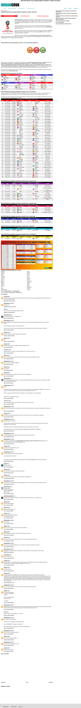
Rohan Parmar (7, 314)
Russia (5, 76)
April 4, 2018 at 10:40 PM (8, 358)
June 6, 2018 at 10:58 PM (8, 552)
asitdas (5, 463)
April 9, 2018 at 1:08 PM (8, 370)
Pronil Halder (6, 554)
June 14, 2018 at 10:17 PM (9, 582)
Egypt (5, 79)
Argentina (45, 76)
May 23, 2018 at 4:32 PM (8, 416)
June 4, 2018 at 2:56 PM (8, 529)
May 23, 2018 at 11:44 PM (9, 430)
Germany (19, 84)
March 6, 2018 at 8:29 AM (8, 329)
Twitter (70, 8)
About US (20, 706)
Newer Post (3, 682)
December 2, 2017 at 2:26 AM (9, 300)
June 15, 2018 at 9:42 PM (8, 588)
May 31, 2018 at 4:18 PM (8, 499)
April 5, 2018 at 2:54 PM (8, 364)
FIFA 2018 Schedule (12, 8)
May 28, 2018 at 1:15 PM (8, 472)
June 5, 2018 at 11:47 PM (8, 540)
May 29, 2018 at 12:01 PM (9, 478)
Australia (33, 77)
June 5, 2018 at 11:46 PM (8, 535)
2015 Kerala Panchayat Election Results (63, 23)
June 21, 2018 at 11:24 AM (9, 615)
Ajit (4, 309)
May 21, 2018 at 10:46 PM (9, 404)
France (33, 76)
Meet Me (5, 590)
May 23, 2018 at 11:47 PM (9, 443)
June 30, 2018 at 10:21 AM (9, 639)
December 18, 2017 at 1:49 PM (10, 306)
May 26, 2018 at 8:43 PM (8, 461)
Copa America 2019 (30, 8)
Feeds (65, 8)
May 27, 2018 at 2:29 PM (8, 466)
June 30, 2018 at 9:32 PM (8, 645)
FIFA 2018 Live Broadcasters (43, 15)
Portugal (19, 76)
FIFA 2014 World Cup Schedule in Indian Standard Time (40, 35)
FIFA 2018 (6, 292)
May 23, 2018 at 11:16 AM (9, 411)
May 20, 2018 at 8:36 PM (8, 398)
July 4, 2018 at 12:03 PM (8, 651)
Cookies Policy (13, 706)
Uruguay (5, 81)
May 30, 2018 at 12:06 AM (9, 493)
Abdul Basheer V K (8, 303)
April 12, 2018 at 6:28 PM (8, 375)
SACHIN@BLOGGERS (8, 496)
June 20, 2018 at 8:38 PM (8, 602)
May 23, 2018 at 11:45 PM (9, 436)
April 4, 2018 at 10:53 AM (8, 352)
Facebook (76, 8)
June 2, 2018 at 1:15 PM (8, 517)
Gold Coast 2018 (21, 8)
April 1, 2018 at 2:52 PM (8, 347)
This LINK (9, 435)
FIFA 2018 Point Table (25, 15)
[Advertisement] (23, 41)
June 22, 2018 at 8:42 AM (8, 628)
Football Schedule (11, 292)
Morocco (19, 79)
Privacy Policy (5, 706)
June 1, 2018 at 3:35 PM (8, 505)
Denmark (33, 81)
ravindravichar (7, 378)
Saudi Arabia (6, 77)
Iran (18, 81)
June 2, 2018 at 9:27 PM (8, 523)
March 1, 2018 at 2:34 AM (8, 318)
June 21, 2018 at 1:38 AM (8, 609)
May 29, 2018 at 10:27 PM (9, 484)
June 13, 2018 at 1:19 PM (8, 570)
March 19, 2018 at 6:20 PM (9, 341)
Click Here (6, 550)
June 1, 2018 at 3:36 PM (8, 510)
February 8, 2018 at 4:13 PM (9, 312)
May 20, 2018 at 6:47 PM (8, 382)
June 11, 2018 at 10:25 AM (9, 558)
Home (5, 8)
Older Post (51, 682)
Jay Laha (5, 296)
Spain (18, 77)
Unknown (6, 332)
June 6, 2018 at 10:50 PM (8, 546)
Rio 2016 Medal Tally (60, 22)
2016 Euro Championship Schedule (62, 20)
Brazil (5, 84)
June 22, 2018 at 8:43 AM (8, 633)
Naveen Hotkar (7, 486)
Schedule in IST (19, 292)
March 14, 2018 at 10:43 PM (9, 335)
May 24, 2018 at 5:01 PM (8, 449)
